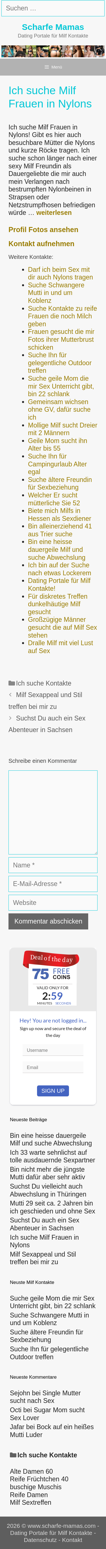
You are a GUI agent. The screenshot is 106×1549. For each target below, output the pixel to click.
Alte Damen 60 (31, 1471)
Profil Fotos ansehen (43, 229)
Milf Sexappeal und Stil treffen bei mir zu (43, 1258)
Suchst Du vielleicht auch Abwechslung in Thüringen (48, 1190)
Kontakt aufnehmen (41, 244)
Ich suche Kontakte (44, 683)
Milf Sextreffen (30, 1502)
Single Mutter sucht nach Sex (45, 1397)
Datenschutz (40, 1540)
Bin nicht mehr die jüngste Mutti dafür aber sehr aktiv (47, 1173)
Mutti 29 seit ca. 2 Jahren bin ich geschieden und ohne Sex (52, 1207)
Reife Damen (29, 1495)
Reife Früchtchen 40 (39, 1479)
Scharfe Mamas (53, 27)
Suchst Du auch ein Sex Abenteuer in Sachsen (44, 1224)
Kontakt (72, 1540)
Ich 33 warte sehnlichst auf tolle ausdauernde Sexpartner (52, 1156)
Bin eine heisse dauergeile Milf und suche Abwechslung (51, 1139)
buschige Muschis (36, 1487)
